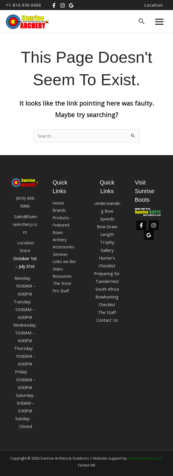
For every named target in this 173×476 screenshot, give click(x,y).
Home (58, 203)
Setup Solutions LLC (145, 458)
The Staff (107, 312)
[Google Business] (71, 5)
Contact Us (107, 320)
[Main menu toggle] (159, 21)
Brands (59, 210)
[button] (142, 21)
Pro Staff (61, 291)
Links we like (64, 261)
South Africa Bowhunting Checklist (107, 296)
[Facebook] (54, 5)
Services (60, 254)
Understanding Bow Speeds (107, 211)
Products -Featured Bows (62, 225)
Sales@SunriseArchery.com (25, 224)
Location (153, 5)
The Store (62, 283)
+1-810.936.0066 (23, 5)
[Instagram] (62, 5)
